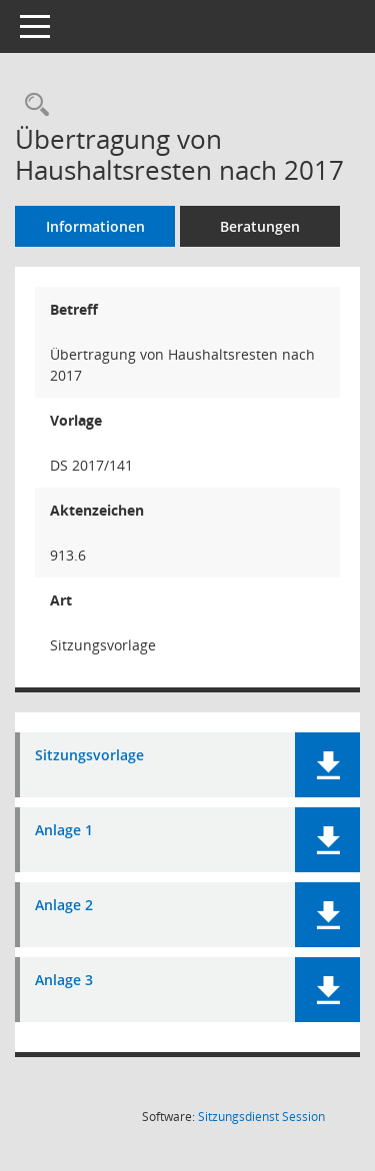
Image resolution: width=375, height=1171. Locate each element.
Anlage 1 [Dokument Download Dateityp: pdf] (64, 830)
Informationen (95, 226)
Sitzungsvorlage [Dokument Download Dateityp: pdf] (89, 755)
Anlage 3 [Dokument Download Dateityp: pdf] (64, 980)
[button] (327, 764)
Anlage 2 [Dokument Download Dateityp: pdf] (64, 905)
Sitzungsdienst (261, 1116)
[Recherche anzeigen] (32, 105)
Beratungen (260, 226)
